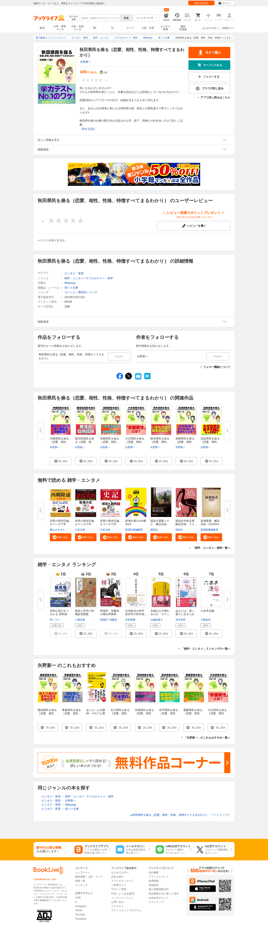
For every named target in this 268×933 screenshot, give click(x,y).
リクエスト (117, 906)
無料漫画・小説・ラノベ (89, 876)
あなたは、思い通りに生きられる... (185, 614)
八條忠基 (80, 619)
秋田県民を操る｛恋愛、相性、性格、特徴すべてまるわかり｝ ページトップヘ (180, 814)
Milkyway (70, 282)
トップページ (82, 872)
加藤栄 (113, 619)
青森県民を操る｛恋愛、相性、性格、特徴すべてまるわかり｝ (71, 715)
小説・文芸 (148, 27)
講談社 (154, 529)
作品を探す (117, 876)
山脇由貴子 (156, 619)
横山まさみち (57, 529)
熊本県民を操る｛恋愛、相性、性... (159, 442)
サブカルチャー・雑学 (99, 278)
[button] (60, 461)
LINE (78, 897)
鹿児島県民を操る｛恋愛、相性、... (84, 442)
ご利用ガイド (227, 28)
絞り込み (74, 18)
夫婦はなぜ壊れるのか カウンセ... (159, 614)
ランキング (81, 885)
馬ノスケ (55, 619)
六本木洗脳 (207, 610)
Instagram (80, 906)
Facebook (80, 918)
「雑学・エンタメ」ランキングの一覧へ (205, 648)
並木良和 (180, 619)
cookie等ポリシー (159, 897)
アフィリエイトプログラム (126, 910)
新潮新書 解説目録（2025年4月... (210, 524)
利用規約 (154, 885)
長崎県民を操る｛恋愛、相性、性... (185, 442)
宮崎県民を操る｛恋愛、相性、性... (109, 442)
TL (112, 27)
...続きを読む (87, 128)
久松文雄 (80, 529)
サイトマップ (156, 902)
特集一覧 (80, 880)
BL (95, 27)
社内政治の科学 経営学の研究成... (136, 612)
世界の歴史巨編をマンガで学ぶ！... (59, 524)
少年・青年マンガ (60, 28)
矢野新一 (85, 61)
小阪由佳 (206, 619)
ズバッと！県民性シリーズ (80, 292)
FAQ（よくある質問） (123, 893)
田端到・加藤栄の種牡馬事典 (109, 612)
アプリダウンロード (122, 880)
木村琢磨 (130, 619)
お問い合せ (117, 902)
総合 (42, 27)
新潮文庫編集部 (134, 529)
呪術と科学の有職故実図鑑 (84, 612)
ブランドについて (159, 876)
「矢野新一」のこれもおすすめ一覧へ (207, 737)
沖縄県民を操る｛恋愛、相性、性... (59, 442)
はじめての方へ (210, 28)
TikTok (78, 910)
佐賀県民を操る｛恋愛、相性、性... (210, 442)
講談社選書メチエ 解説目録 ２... (159, 524)
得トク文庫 (71, 287)
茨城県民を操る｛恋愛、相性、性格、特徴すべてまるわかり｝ (144, 715)
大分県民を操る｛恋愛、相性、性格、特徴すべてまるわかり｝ (217, 715)
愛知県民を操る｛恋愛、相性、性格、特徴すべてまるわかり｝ (47, 715)
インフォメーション (122, 897)
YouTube (80, 914)
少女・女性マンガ (77, 28)
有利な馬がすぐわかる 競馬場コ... (59, 614)
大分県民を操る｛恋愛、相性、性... (134, 442)
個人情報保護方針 (159, 889)
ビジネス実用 (165, 28)
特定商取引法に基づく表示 (164, 893)
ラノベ (130, 27)
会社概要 (154, 872)
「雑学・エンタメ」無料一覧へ (211, 547)
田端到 (104, 619)
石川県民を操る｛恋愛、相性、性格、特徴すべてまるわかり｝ (120, 715)
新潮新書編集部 (209, 529)
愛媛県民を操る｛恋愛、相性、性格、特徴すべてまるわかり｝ (192, 715)
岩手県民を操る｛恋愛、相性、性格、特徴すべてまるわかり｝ (168, 715)
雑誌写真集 (183, 28)
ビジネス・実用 (74, 273)
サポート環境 (118, 889)
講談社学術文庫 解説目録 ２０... (186, 522)
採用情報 (154, 880)
